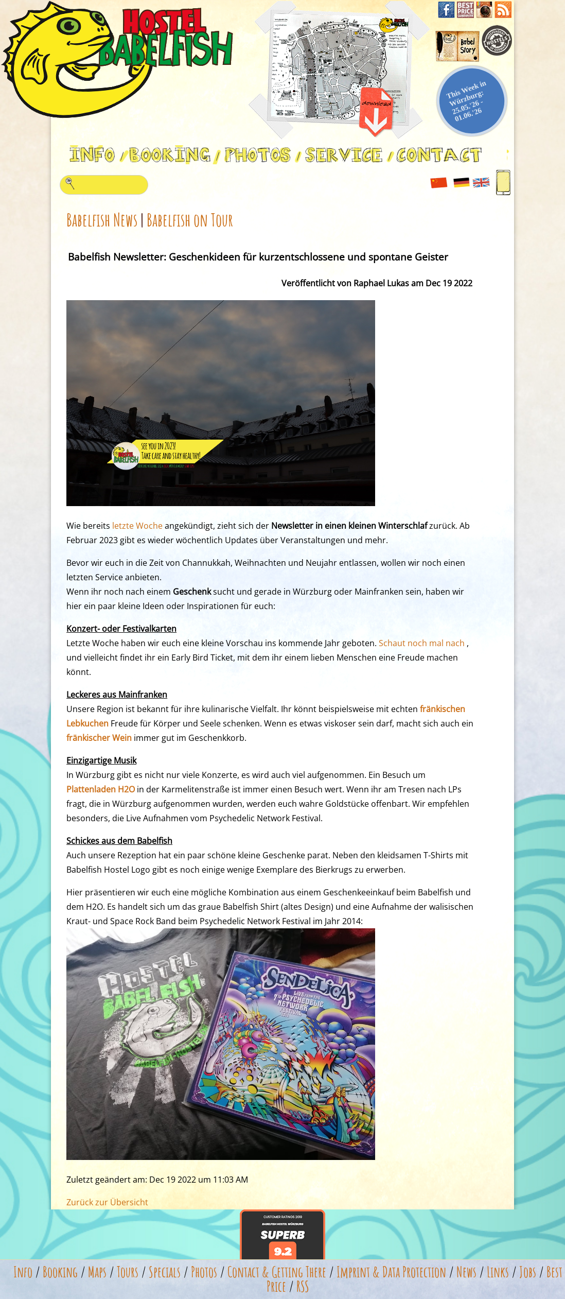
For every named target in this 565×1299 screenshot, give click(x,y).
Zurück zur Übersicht (107, 1202)
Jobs (527, 1272)
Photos (204, 1272)
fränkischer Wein (99, 737)
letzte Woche (137, 525)
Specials (165, 1272)
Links (498, 1272)
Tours (127, 1272)
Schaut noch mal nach (422, 643)
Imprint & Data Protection (391, 1272)
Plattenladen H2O (100, 789)
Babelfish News (101, 220)
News (466, 1272)
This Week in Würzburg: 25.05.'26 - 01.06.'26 (466, 100)
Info (22, 1272)
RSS (302, 1286)
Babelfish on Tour (190, 220)
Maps (97, 1272)
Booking (60, 1272)
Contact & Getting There (276, 1272)
